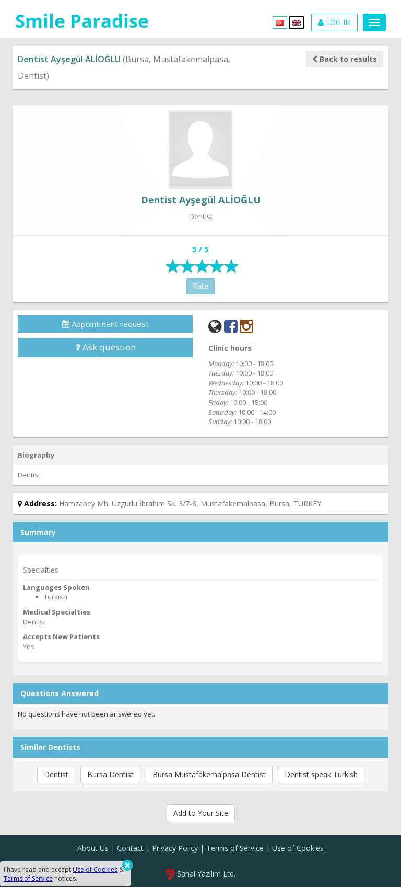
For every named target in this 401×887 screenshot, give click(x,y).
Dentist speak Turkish (321, 774)
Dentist (56, 774)
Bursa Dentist (110, 774)
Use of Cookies (298, 848)
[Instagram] (246, 326)
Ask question (105, 347)
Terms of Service (235, 848)
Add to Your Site (200, 813)
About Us (93, 848)
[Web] (215, 326)
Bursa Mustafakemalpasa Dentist (209, 774)
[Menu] (374, 22)
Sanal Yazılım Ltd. (200, 874)
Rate (200, 286)
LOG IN (334, 22)
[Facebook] (231, 326)
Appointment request (105, 324)
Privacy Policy (175, 848)
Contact (130, 848)
